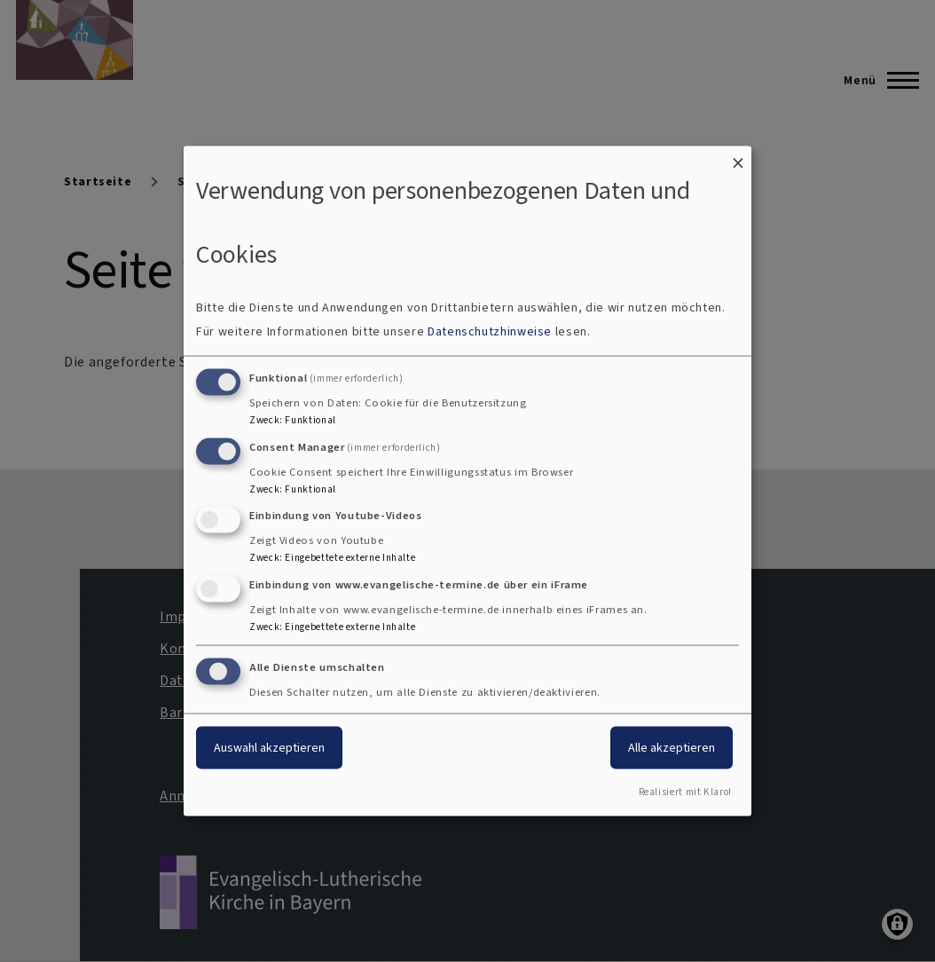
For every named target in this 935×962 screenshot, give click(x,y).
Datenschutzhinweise (490, 330)
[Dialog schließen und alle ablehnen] (738, 157)
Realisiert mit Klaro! (685, 791)
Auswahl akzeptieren (269, 747)
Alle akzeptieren (671, 747)
